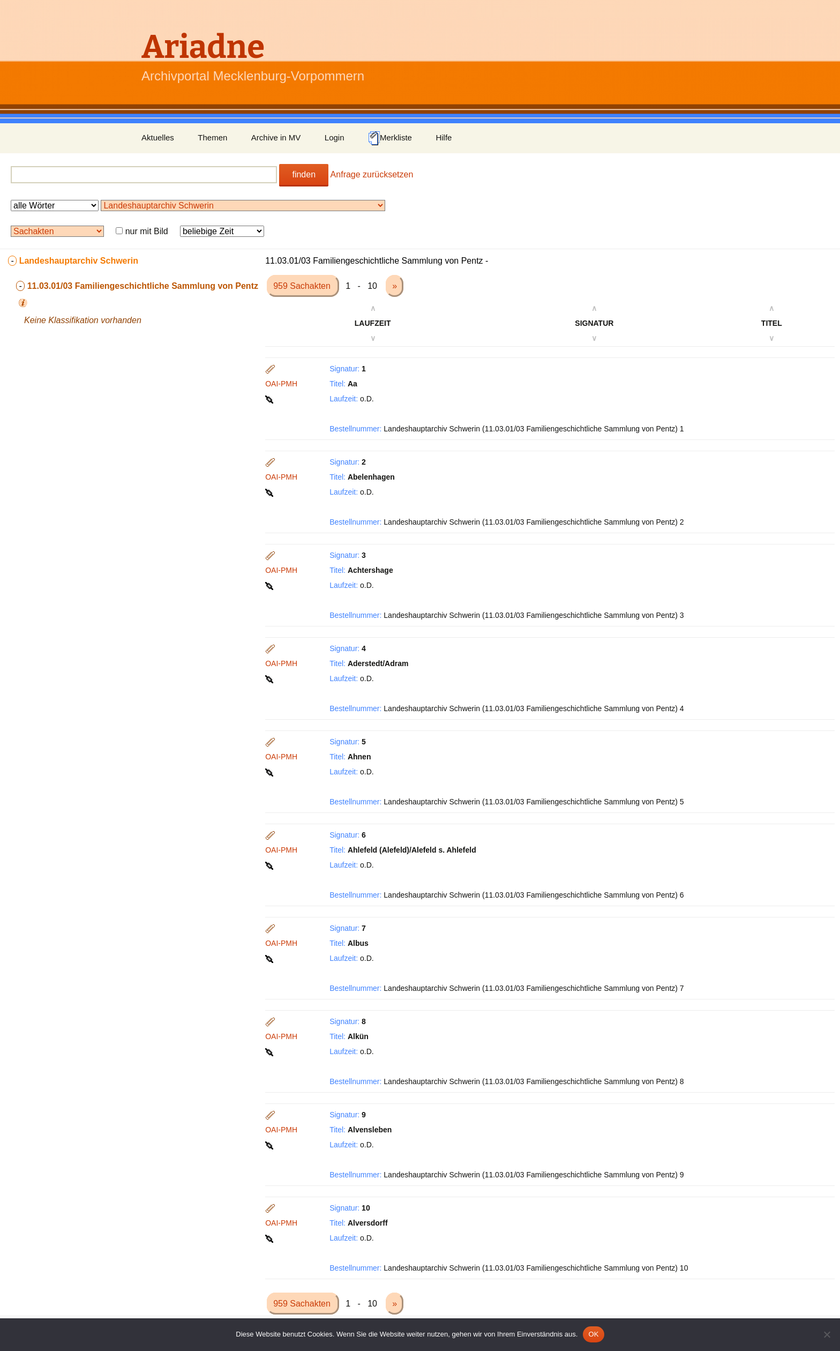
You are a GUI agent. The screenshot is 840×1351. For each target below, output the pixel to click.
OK (593, 1334)
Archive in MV (276, 137)
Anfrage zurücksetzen (372, 174)
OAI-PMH (281, 383)
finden (304, 174)
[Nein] (826, 1334)
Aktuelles (157, 137)
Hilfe (444, 137)
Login (334, 137)
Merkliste (390, 138)
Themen (212, 137)
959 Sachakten (303, 285)
